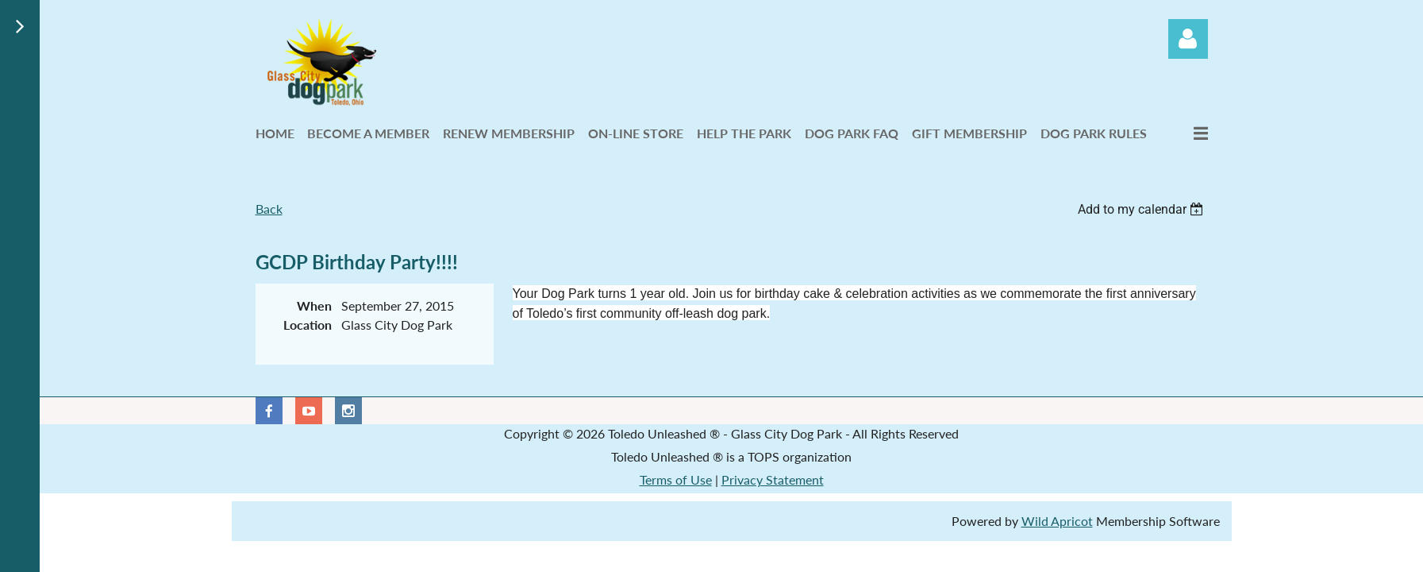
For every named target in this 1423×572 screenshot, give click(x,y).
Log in (1188, 39)
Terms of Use (676, 479)
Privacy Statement (772, 479)
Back (269, 208)
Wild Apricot (1057, 520)
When (314, 305)
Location (307, 324)
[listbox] (1143, 209)
